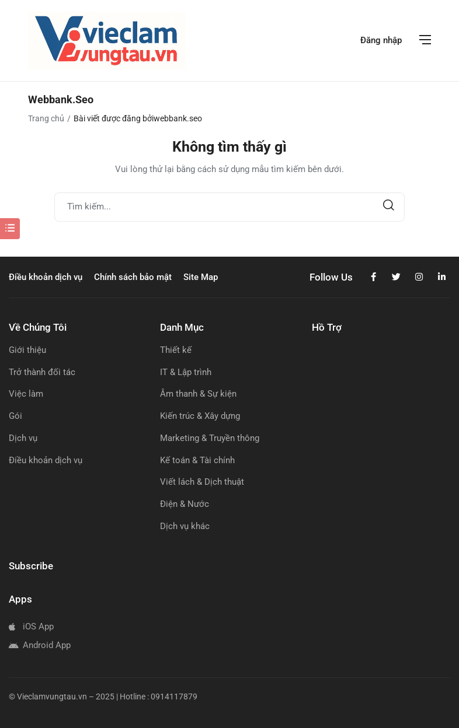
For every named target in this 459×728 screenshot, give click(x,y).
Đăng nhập (381, 40)
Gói (15, 416)
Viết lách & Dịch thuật (202, 482)
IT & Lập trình (185, 372)
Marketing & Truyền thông (209, 438)
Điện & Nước (184, 504)
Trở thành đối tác (42, 372)
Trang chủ (46, 118)
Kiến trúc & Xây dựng (200, 416)
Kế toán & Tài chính (197, 460)
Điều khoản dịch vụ (45, 460)
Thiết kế (176, 350)
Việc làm (26, 393)
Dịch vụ (23, 438)
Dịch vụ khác (185, 526)
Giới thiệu (27, 350)
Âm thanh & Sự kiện (198, 393)
